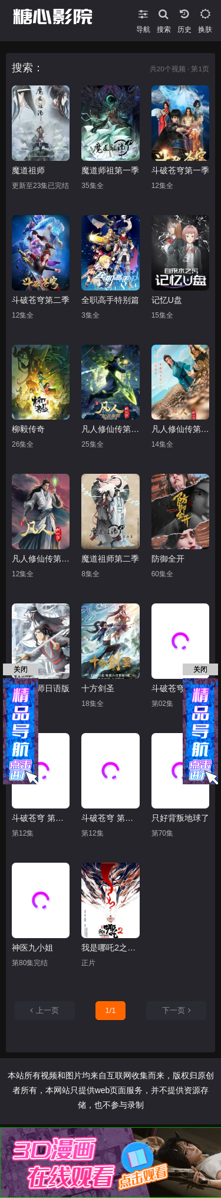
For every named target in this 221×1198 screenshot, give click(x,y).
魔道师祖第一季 (110, 170)
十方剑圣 (97, 688)
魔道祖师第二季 (110, 558)
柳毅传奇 (28, 429)
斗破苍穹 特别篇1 (180, 688)
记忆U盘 (166, 300)
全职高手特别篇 (110, 300)
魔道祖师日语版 (41, 688)
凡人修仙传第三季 (180, 429)
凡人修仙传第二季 (110, 429)
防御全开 (167, 558)
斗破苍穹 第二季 (110, 818)
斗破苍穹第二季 (41, 300)
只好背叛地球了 (180, 818)
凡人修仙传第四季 (41, 558)
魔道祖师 (28, 170)
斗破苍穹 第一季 (41, 818)
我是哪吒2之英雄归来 (110, 947)
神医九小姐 (32, 947)
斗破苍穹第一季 (180, 170)
